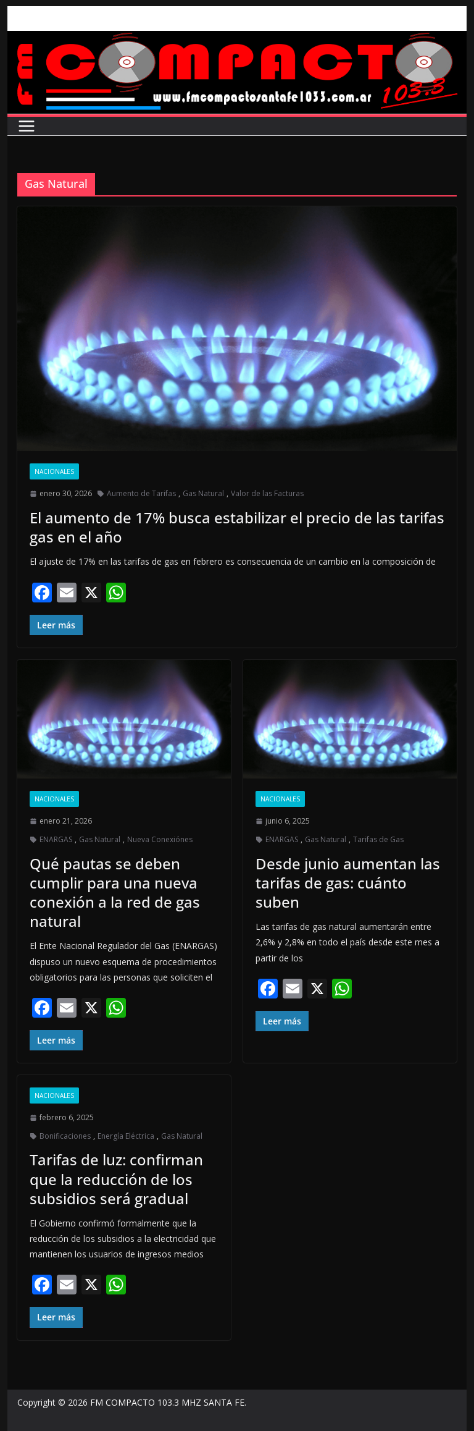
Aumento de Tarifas (141, 493)
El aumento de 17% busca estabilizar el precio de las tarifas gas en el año (237, 527)
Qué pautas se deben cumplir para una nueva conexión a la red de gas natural (115, 892)
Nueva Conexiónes (160, 839)
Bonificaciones (65, 1136)
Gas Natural (203, 493)
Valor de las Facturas (267, 493)
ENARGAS (56, 839)
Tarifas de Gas (378, 839)
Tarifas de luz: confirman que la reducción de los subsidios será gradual (116, 1178)
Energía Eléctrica (126, 1136)
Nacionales (54, 471)
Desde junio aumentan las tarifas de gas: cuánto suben (348, 882)
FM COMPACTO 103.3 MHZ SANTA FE (167, 1402)
